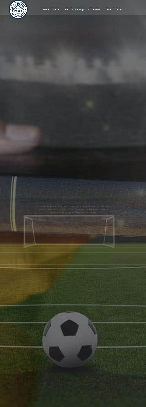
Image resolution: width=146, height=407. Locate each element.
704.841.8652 (47, 2)
